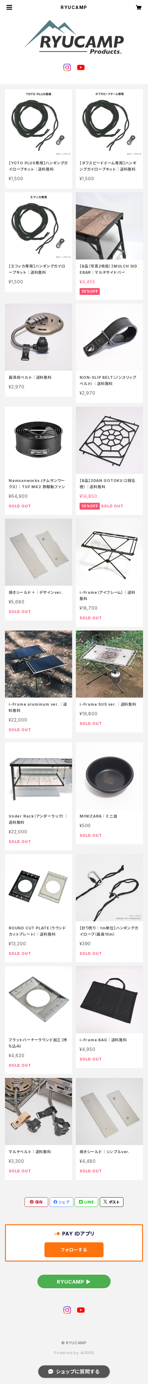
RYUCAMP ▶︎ (74, 1282)
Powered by (74, 1352)
